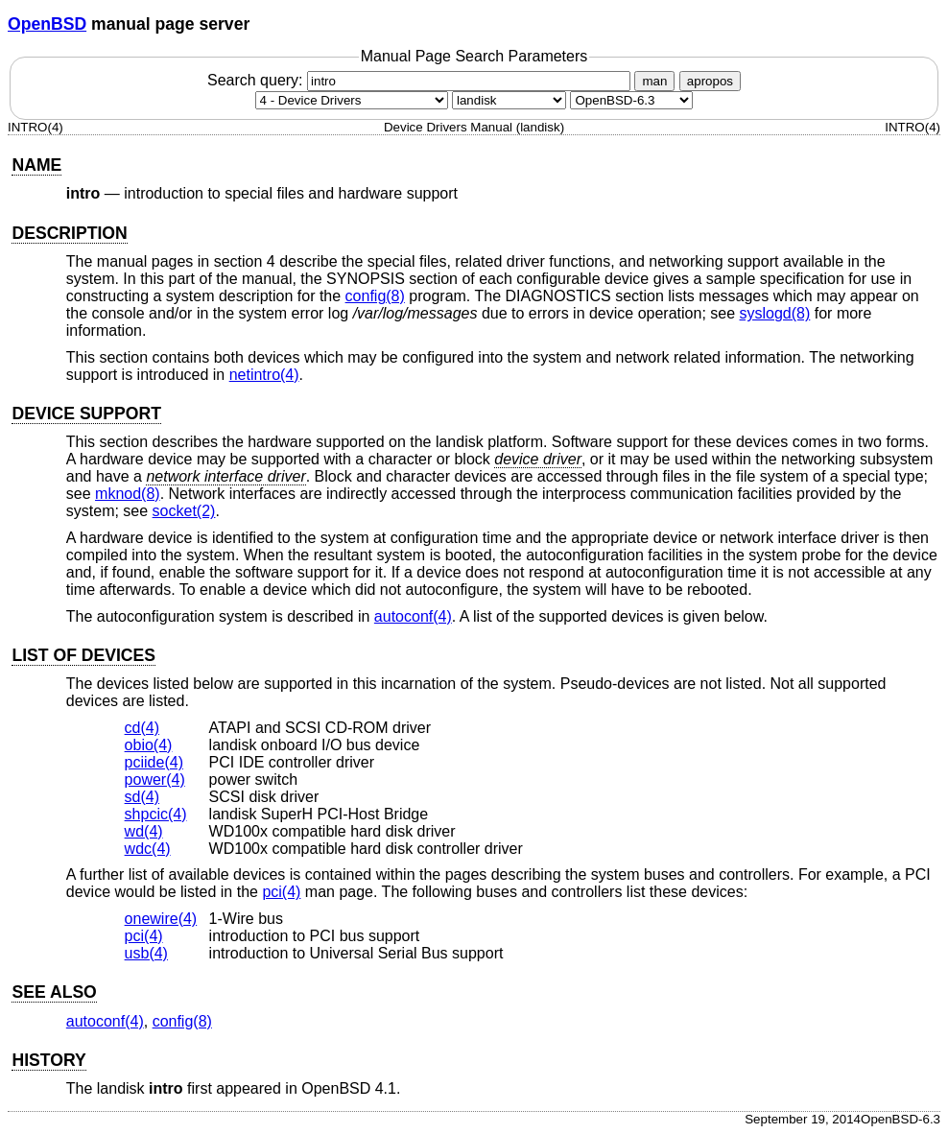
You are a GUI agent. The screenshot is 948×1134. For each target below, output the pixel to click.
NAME (36, 165)
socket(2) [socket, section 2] (184, 511)
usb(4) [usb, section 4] (146, 953)
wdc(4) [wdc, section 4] (148, 848)
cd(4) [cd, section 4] (142, 728)
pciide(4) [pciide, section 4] (154, 762)
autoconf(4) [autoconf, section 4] (413, 616)
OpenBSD (47, 24)
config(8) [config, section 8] (375, 296)
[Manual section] (351, 100)
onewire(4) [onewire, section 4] (161, 918)
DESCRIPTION (69, 233)
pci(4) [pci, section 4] (281, 892)
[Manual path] (631, 100)
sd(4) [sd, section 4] (142, 797)
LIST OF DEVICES (83, 655)
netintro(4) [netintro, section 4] (264, 374)
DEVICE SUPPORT (86, 413)
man (654, 81)
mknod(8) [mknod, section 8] (127, 493)
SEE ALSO (54, 992)
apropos (710, 81)
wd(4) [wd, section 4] (144, 831)
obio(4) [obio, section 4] (149, 745)
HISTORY (48, 1060)
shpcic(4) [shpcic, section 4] (156, 814)
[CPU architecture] (509, 100)
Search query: (421, 80)
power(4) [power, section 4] (155, 779)
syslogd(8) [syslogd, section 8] (775, 313)
